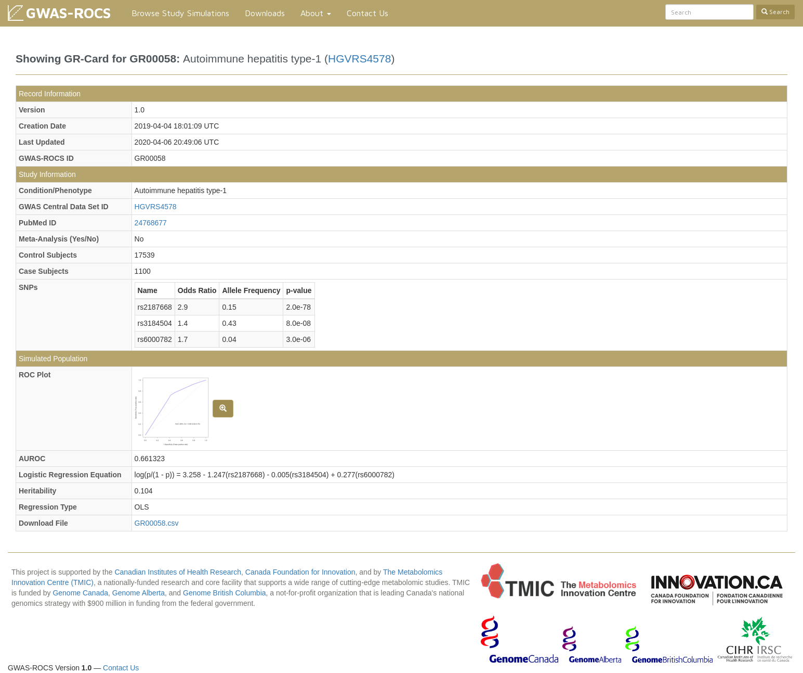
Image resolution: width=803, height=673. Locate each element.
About (315, 13)
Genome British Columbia (224, 593)
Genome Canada (80, 593)
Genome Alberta (138, 593)
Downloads (265, 13)
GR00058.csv (157, 523)
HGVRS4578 (359, 59)
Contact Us (367, 13)
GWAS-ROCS (68, 12)
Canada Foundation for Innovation (300, 572)
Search (775, 12)
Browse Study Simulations (180, 13)
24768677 (151, 223)
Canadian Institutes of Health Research (177, 572)
